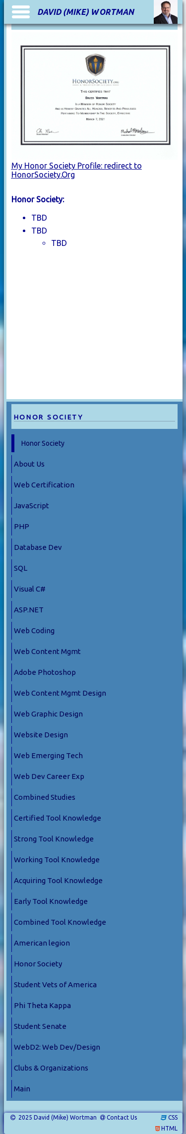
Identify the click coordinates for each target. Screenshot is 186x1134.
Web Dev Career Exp (49, 776)
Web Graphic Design (48, 714)
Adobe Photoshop (45, 672)
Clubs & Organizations (51, 1068)
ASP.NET (29, 609)
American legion (42, 943)
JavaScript (31, 505)
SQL (20, 568)
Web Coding (34, 630)
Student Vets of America (55, 984)
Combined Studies (44, 797)
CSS (173, 1118)
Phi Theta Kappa (42, 1005)
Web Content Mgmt (47, 651)
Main (22, 1088)
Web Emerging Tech (48, 755)
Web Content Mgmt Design (60, 693)
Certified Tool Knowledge (57, 818)
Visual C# (30, 589)
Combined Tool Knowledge (60, 922)
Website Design (41, 734)
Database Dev (38, 547)
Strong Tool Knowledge (54, 839)
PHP (21, 526)
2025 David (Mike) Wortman (57, 1118)
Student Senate (40, 1026)
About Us (29, 464)
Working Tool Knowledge (57, 859)
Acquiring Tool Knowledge (58, 880)
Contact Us (122, 1118)
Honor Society (42, 443)
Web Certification (44, 484)
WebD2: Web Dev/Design (57, 1047)
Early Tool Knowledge (51, 901)
